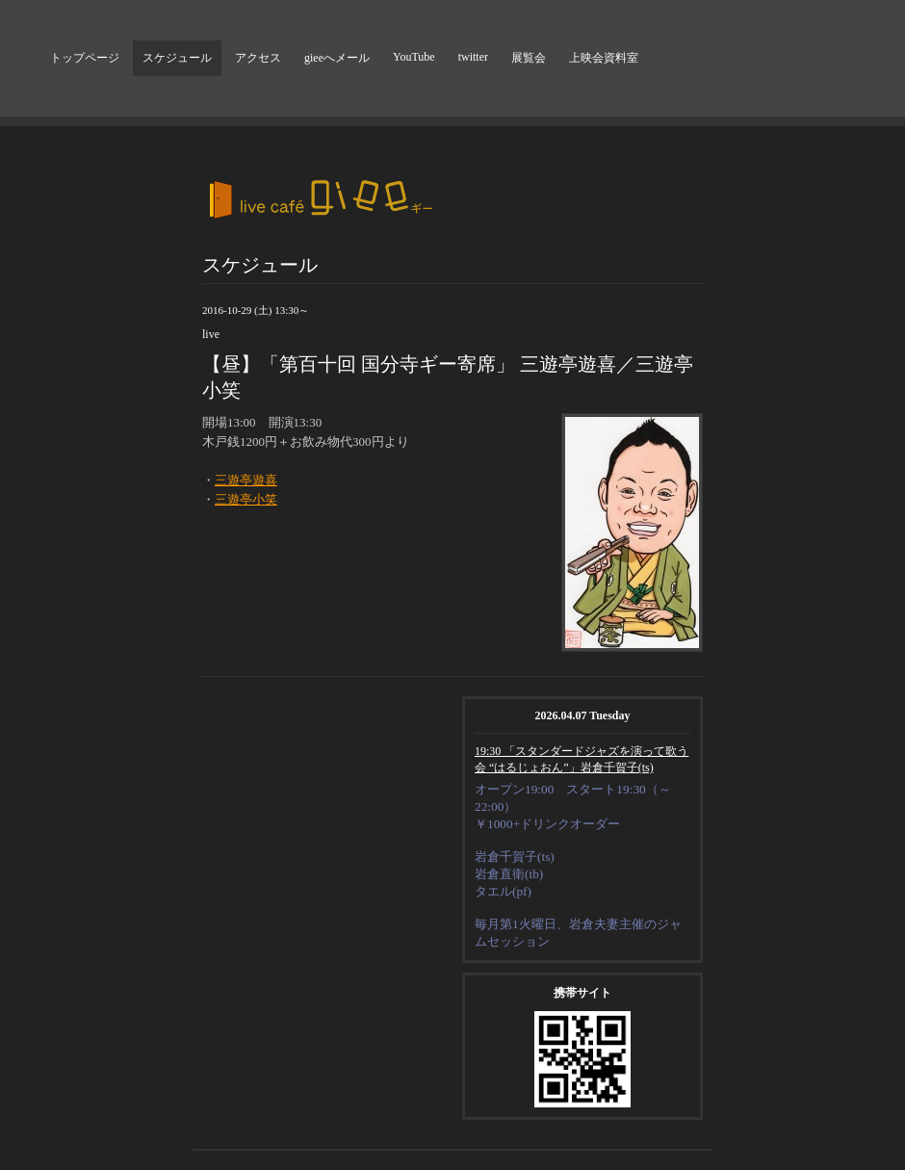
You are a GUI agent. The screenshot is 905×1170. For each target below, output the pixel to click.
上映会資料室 (603, 58)
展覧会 (528, 58)
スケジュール (177, 58)
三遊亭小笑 (246, 499)
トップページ (84, 58)
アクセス (258, 58)
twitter (473, 57)
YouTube (414, 57)
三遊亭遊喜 (246, 480)
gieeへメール (337, 58)
